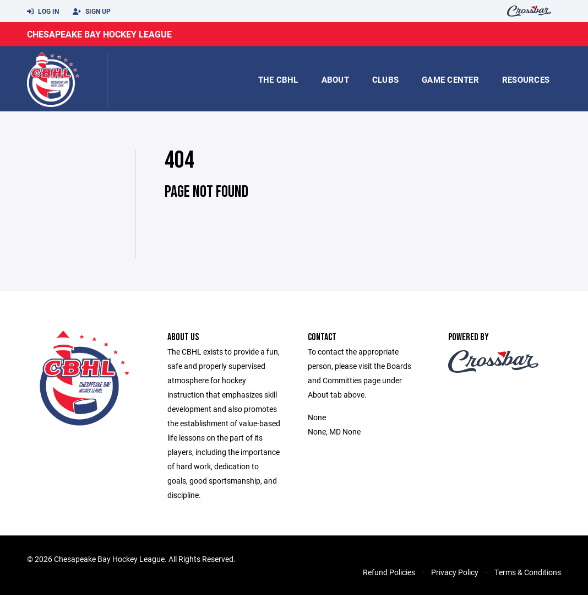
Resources (525, 79)
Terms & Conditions (527, 572)
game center (450, 79)
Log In (43, 12)
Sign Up (92, 12)
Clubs (385, 79)
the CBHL (278, 79)
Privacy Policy (454, 572)
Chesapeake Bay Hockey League (99, 34)
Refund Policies (389, 572)
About (335, 79)
